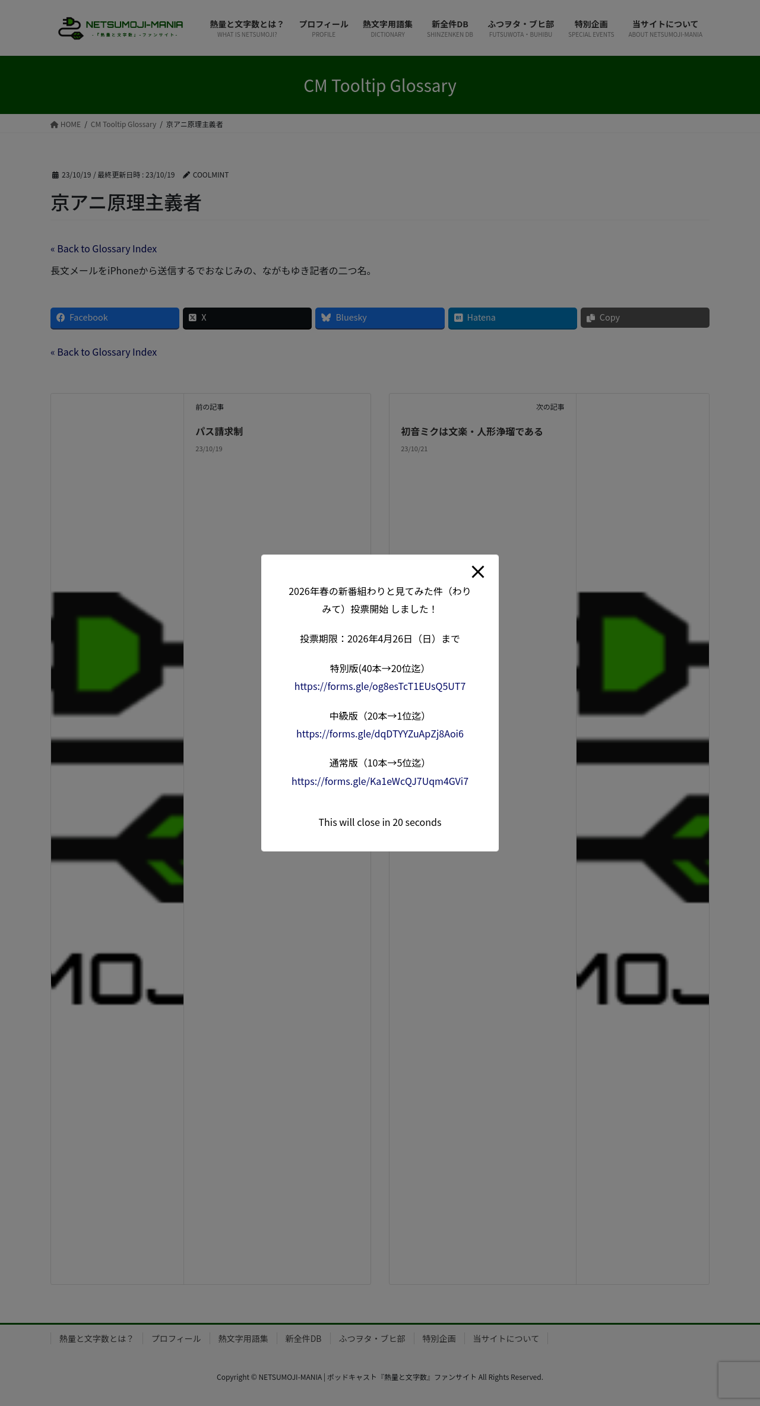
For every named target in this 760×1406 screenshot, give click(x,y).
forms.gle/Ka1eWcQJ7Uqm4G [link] (380, 781)
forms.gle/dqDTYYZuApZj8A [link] (380, 733)
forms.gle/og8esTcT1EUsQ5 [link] (380, 686)
